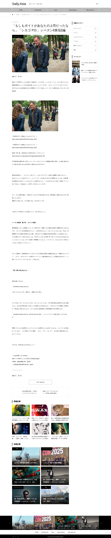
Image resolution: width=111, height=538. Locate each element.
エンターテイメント (18, 36)
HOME (20, 10)
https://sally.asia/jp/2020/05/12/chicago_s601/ (24, 139)
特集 (17, 448)
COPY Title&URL (40, 382)
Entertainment (38, 10)
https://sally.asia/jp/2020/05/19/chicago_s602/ (24, 147)
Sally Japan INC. (90, 10)
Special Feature (73, 10)
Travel (55, 10)
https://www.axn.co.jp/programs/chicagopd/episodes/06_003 (28, 156)
